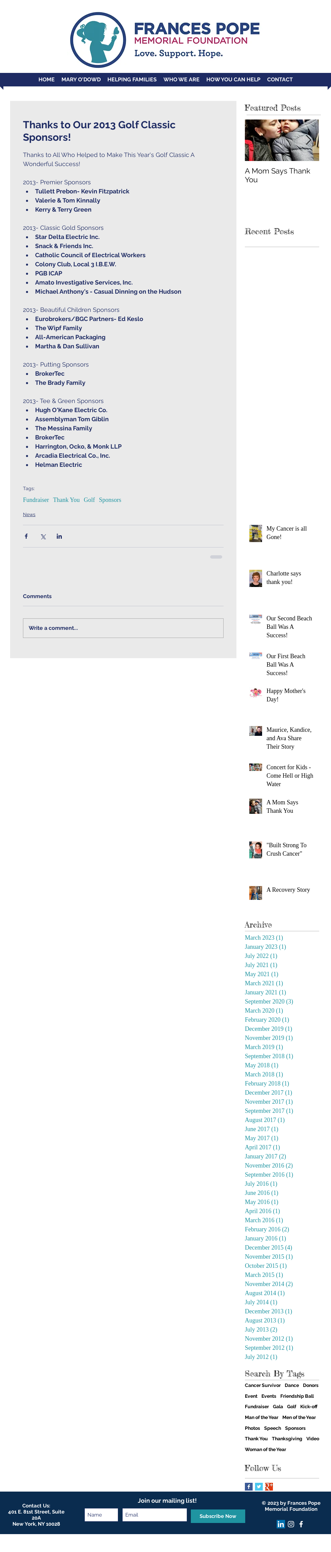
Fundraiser (36, 500)
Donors (311, 1385)
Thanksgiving (287, 1438)
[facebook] (301, 1524)
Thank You (66, 500)
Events (268, 1396)
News (29, 514)
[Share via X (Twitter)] (43, 536)
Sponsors (110, 500)
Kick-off (308, 1406)
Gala (278, 1406)
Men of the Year (299, 1417)
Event (251, 1396)
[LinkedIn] (281, 1524)
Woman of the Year (265, 1449)
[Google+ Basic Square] (269, 1487)
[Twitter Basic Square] (259, 1487)
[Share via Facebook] (26, 536)
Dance (292, 1385)
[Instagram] (291, 1524)
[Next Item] (308, 140)
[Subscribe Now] (218, 1516)
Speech (272, 1428)
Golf (89, 500)
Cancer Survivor (263, 1385)
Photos (252, 1428)
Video (312, 1438)
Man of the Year (261, 1417)
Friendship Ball (297, 1396)
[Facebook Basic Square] (249, 1487)
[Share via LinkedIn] (59, 536)
